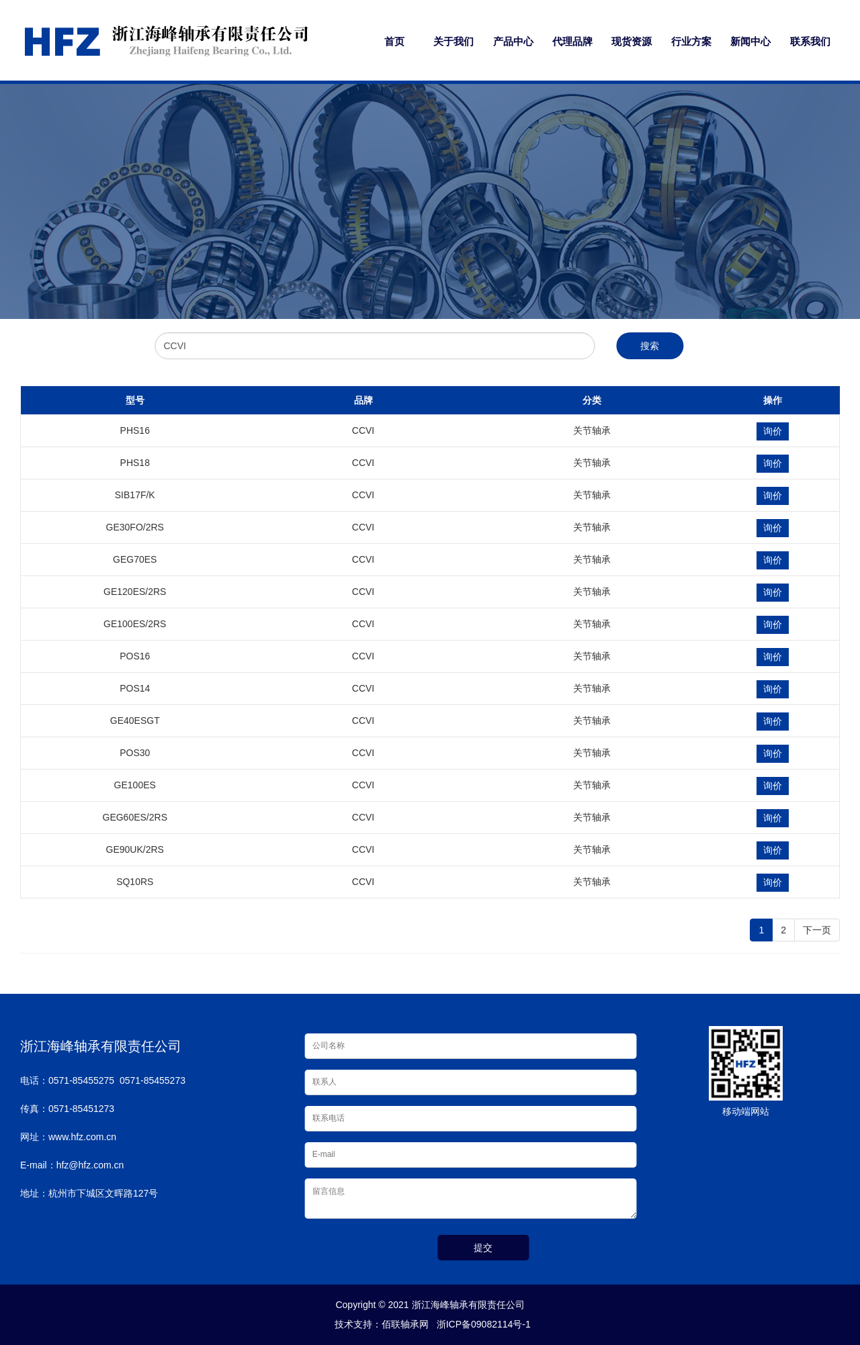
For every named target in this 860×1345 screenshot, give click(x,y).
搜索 (649, 345)
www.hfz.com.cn (82, 1136)
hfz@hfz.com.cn (90, 1165)
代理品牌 (572, 41)
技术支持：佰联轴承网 (379, 1324)
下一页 (817, 930)
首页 (394, 41)
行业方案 (691, 41)
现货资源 (631, 41)
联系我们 (810, 41)
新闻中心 (750, 41)
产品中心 (513, 41)
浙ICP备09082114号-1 (481, 1324)
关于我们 (453, 41)
